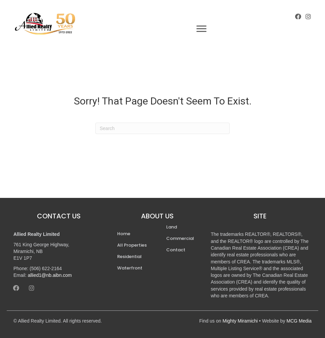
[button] (298, 16)
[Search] (162, 128)
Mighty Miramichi (240, 321)
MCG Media (299, 321)
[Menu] (201, 29)
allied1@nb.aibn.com (50, 275)
